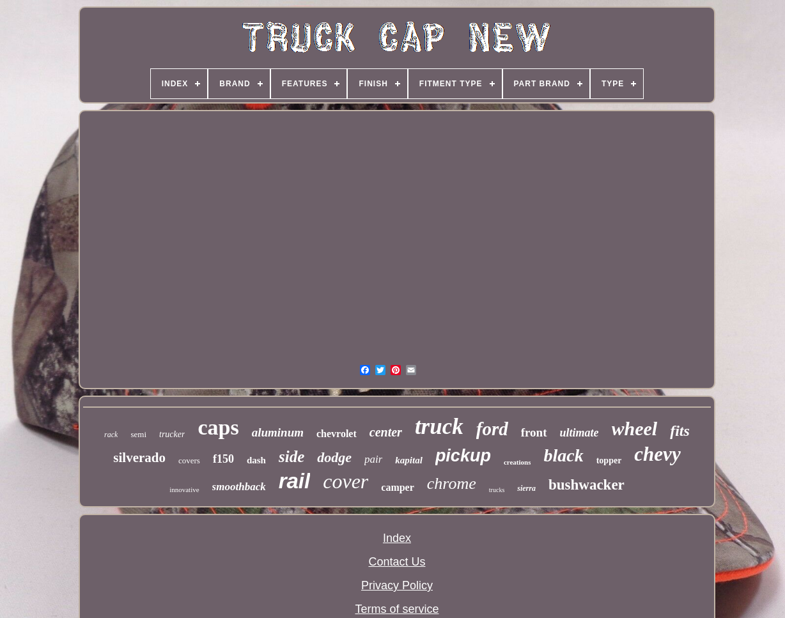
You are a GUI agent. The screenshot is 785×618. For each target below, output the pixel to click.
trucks (496, 489)
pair (373, 459)
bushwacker (586, 485)
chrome (451, 483)
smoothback (239, 487)
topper (609, 460)
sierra (526, 488)
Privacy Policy (397, 585)
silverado (139, 457)
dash (256, 460)
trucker (172, 434)
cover (345, 481)
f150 (223, 458)
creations (517, 462)
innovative (184, 489)
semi (138, 434)
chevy (657, 454)
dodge (334, 457)
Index (397, 538)
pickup (463, 455)
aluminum (278, 432)
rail (295, 481)
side (291, 456)
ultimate (579, 432)
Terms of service (397, 609)
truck (439, 426)
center (385, 432)
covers (189, 460)
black (563, 455)
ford (492, 429)
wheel (635, 428)
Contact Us (396, 561)
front (534, 432)
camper (397, 487)
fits (680, 430)
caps (218, 427)
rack (111, 434)
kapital (409, 460)
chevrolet (336, 433)
